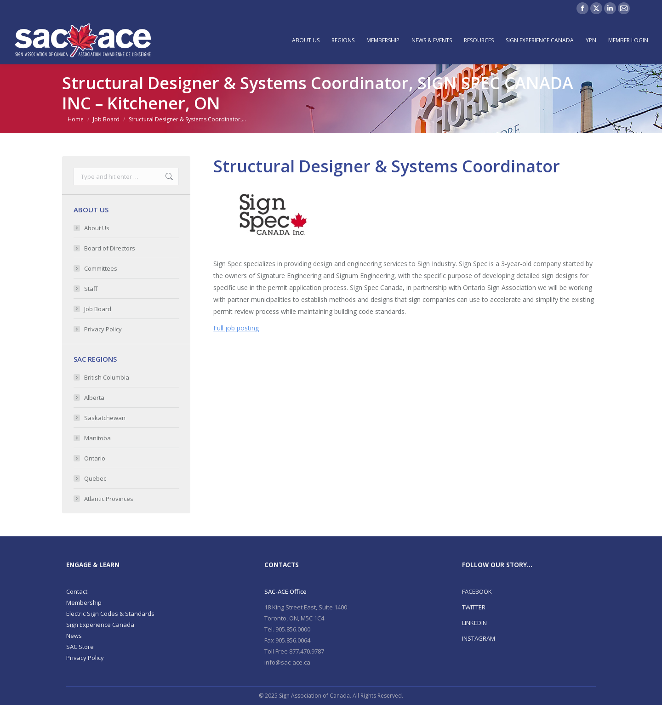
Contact (76, 591)
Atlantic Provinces (108, 499)
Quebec (95, 478)
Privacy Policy (103, 329)
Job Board (97, 309)
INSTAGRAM (478, 638)
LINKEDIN (474, 623)
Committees (100, 268)
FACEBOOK (477, 591)
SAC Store (80, 646)
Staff (90, 288)
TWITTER (473, 607)
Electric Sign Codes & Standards (110, 613)
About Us (96, 228)
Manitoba (97, 438)
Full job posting (236, 328)
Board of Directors (109, 248)
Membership (84, 602)
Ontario (94, 458)
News (74, 635)
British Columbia (106, 377)
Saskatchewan (105, 418)
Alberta (94, 397)
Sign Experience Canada (100, 624)
